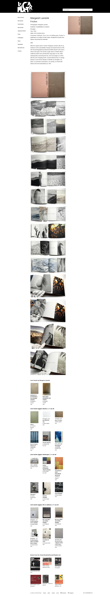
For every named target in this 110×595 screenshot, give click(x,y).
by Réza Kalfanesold (58, 495)
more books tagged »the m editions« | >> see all (44, 505)
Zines (19, 34)
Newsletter (20, 44)
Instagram (70, 592)
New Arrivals (21, 17)
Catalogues (20, 37)
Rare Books (20, 27)
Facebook (63, 592)
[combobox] (78, 10)
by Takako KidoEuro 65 (47, 444)
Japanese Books (22, 30)
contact (53, 592)
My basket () (21, 47)
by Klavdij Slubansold (34, 522)
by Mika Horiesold (58, 446)
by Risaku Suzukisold (34, 466)
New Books (20, 20)
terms (57, 592)
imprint (44, 592)
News (19, 41)
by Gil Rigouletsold (46, 522)
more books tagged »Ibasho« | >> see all (42, 408)
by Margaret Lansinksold (34, 400)
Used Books (21, 24)
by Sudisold (34, 447)
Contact (19, 51)
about (49, 592)
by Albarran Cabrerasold (58, 475)
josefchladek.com (89, 592)
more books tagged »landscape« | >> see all (43, 454)
